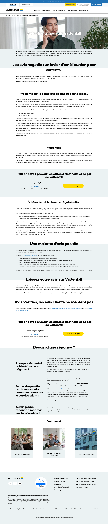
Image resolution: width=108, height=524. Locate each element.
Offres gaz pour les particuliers (86, 484)
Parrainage (58, 490)
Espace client (97, 4)
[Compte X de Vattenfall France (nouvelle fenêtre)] (10, 483)
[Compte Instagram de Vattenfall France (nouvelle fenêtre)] (20, 483)
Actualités (57, 484)
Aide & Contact (72, 10)
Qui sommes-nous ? (61, 478)
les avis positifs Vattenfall (57, 308)
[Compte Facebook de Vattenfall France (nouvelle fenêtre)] (15, 483)
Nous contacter (59, 481)
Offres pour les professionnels (86, 478)
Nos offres (37, 10)
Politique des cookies (80, 509)
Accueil (8, 15)
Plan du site (27, 509)
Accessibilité (94, 509)
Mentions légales (16, 509)
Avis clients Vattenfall (16, 15)
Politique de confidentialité (63, 509)
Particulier (13, 4)
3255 (36, 186)
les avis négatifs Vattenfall (74, 308)
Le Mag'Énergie (83, 10)
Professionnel (26, 4)
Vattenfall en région (82, 487)
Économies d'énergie (59, 10)
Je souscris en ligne (73, 185)
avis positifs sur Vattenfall (29, 255)
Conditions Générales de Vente (43, 509)
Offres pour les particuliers (85, 481)
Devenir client (46, 10)
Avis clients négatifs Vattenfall (30, 15)
